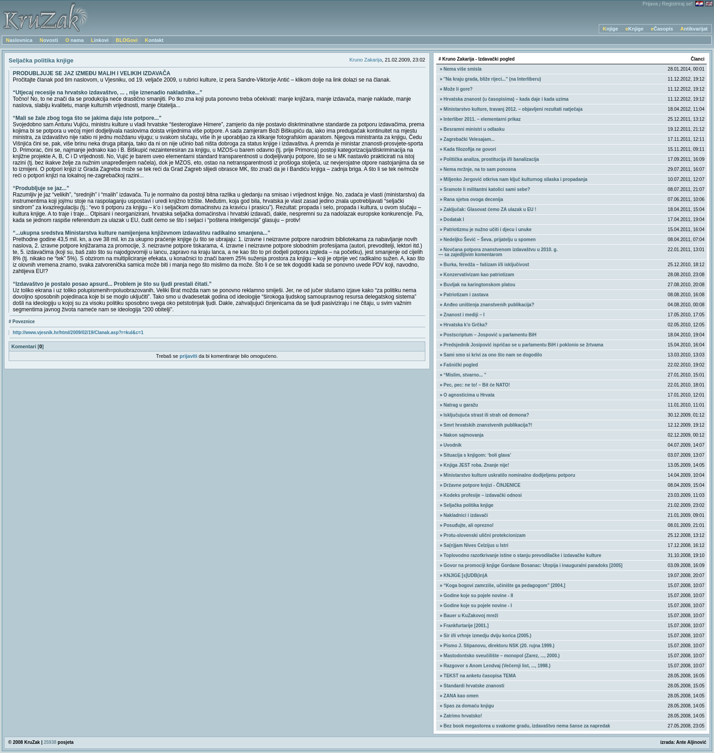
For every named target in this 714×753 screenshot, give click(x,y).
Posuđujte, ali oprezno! (469, 525)
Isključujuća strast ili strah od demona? (486, 415)
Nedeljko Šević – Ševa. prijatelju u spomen (490, 239)
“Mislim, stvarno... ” (465, 374)
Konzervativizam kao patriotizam (479, 274)
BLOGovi (127, 40)
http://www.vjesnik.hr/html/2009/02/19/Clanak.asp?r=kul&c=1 (78, 332)
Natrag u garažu (461, 404)
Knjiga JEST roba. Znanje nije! (476, 465)
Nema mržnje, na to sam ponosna (480, 169)
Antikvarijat (694, 28)
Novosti (49, 40)
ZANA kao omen (461, 695)
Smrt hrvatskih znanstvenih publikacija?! (488, 425)
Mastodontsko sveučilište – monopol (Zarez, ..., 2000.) (502, 655)
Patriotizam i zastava (466, 294)
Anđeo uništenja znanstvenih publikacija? (489, 304)
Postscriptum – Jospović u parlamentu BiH (490, 334)
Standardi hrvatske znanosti (474, 685)
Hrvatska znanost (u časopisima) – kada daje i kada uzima (506, 99)
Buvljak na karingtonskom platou (479, 284)
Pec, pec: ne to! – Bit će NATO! (477, 384)
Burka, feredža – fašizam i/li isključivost (486, 264)
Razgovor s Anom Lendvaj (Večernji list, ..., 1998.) (497, 665)
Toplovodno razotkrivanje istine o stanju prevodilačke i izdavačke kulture (523, 555)
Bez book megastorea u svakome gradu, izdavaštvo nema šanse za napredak (527, 725)
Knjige (610, 28)
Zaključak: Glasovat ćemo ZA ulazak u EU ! (490, 209)
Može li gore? (458, 89)
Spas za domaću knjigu (469, 705)
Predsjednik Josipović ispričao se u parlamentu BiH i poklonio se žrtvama (523, 344)
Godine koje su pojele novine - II (478, 595)
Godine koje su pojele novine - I (478, 605)
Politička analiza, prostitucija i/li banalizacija (491, 159)
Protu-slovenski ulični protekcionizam (484, 535)
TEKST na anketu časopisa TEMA (480, 675)
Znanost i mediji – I (464, 314)
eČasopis (662, 28)
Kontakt (154, 40)
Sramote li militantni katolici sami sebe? (487, 189)
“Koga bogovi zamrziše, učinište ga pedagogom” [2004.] (504, 585)
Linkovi (100, 40)
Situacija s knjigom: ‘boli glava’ (477, 455)
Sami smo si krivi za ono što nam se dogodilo (493, 354)
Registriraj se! (677, 3)
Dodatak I (454, 219)
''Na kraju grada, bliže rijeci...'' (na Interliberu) (492, 79)
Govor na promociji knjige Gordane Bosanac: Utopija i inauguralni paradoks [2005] (533, 565)
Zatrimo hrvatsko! (463, 715)
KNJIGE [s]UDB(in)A (466, 575)
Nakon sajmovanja (464, 435)
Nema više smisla (462, 69)
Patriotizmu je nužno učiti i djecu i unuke (487, 229)
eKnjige (634, 28)
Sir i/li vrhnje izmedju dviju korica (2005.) (487, 635)
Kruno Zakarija (365, 59)
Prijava (650, 3)
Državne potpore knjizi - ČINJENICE (482, 485)
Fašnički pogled (461, 364)
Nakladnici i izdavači (466, 515)
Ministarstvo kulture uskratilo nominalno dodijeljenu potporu (509, 475)
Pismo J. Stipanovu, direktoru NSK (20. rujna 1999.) (499, 645)
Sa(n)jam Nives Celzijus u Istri (476, 545)
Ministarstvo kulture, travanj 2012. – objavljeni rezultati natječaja (513, 109)
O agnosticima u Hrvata (469, 394)
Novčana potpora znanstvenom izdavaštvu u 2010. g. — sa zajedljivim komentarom (498, 252)
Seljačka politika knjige (469, 505)
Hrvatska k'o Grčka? (465, 324)
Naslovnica (19, 40)
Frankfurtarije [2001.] (466, 625)
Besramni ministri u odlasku (474, 129)
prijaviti (188, 356)
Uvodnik (452, 445)
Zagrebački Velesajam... (469, 139)
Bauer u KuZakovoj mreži (471, 615)
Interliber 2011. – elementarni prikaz (482, 119)
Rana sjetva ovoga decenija (473, 199)
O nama (74, 40)
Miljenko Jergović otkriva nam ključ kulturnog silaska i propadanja (515, 179)
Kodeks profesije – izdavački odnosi (483, 495)
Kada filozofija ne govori (470, 149)
